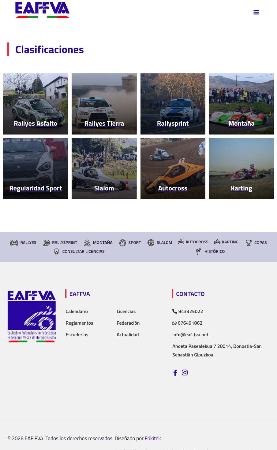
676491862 (187, 322)
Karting (226, 241)
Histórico (209, 251)
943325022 (187, 311)
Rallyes (23, 242)
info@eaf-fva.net (190, 334)
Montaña (98, 242)
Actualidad (128, 334)
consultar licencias (78, 251)
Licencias (126, 311)
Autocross (193, 241)
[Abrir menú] (256, 12)
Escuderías (77, 334)
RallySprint (59, 242)
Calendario (77, 311)
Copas (255, 242)
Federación (128, 322)
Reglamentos (79, 322)
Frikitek (153, 438)
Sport (129, 242)
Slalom (159, 242)
